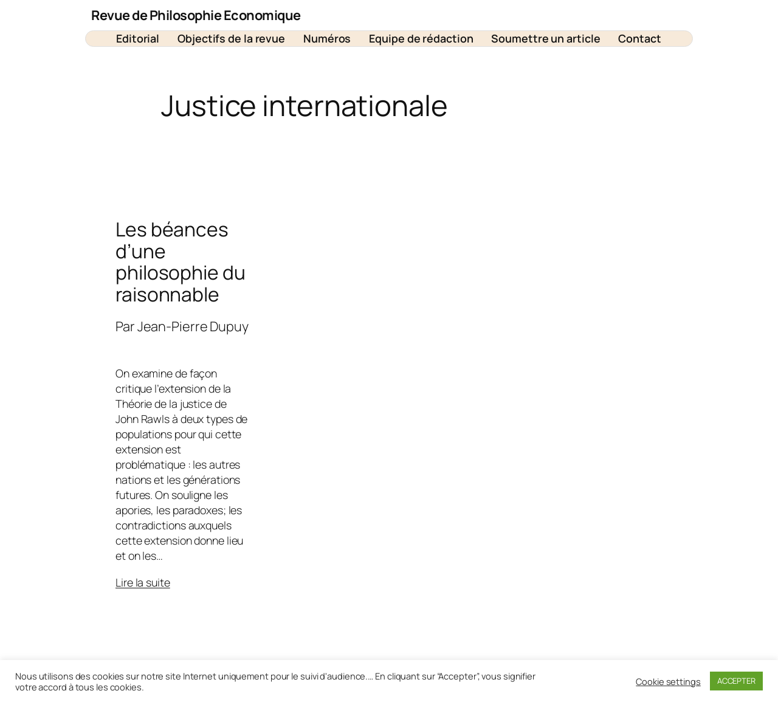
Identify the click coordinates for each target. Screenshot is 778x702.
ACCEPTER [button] (736, 680)
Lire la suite (142, 582)
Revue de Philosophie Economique (196, 15)
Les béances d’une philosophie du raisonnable (180, 262)
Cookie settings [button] (668, 681)
